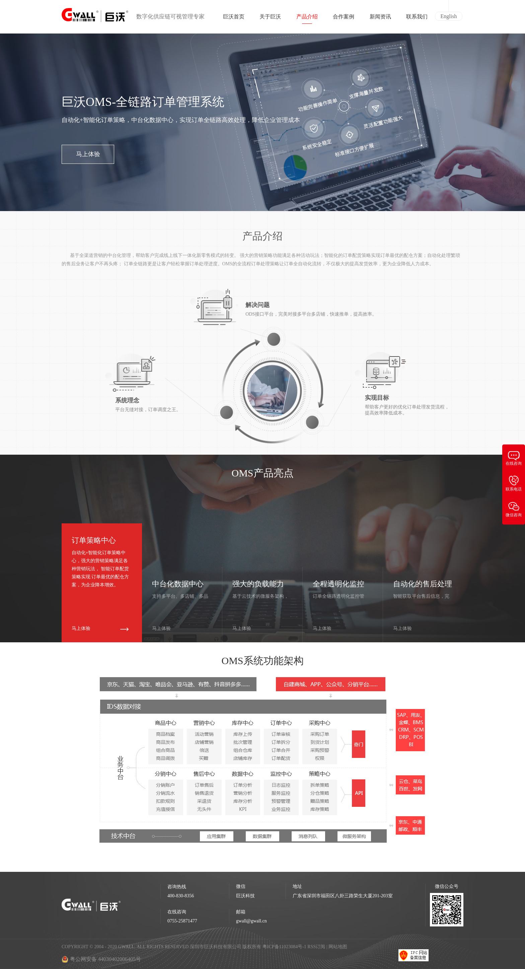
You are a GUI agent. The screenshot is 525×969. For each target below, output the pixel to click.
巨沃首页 (233, 19)
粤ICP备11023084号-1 (284, 946)
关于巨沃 (270, 19)
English (449, 16)
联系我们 (417, 19)
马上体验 (88, 154)
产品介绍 (307, 19)
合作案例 (343, 19)
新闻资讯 (380, 19)
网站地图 (337, 946)
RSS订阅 (316, 946)
